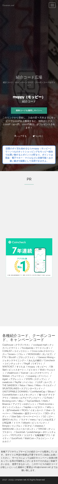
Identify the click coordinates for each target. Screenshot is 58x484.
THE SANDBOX (9, 385)
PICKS (25, 410)
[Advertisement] (29, 41)
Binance (6, 404)
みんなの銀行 (35, 360)
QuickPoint (16, 438)
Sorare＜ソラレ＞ (17, 354)
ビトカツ (33, 370)
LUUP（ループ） (45, 382)
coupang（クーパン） (38, 376)
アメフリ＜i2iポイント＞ (25, 404)
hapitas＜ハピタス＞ (34, 407)
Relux (22, 385)
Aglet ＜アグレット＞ (12, 379)
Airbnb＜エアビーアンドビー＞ (26, 398)
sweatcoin (7, 382)
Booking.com (9, 401)
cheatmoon (12, 373)
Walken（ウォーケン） (13, 376)
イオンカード (36, 410)
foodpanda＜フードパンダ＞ (36, 348)
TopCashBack (33, 401)
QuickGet (20, 432)
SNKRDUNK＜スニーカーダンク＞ (19, 429)
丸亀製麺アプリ (42, 435)
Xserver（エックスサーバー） (35, 373)
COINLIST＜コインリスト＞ (15, 351)
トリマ (17, 423)
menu (33, 419)
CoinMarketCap (37, 391)
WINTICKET (8, 366)
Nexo (30, 385)
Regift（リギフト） (33, 363)
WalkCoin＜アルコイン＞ (36, 438)
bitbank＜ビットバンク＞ (35, 423)
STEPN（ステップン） (37, 379)
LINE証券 (6, 423)
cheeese (38, 426)
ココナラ (28, 435)
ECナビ (28, 426)
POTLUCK (16, 435)
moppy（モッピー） (29, 97)
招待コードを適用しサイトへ (29, 110)
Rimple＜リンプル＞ (12, 426)
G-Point (48, 398)
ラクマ (24, 419)
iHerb (45, 401)
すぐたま (21, 366)
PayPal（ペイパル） (24, 382)
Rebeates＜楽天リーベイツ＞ (27, 413)
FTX (4, 357)
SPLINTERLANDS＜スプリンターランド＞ (22, 388)
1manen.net (8, 5)
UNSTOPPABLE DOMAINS (15, 391)
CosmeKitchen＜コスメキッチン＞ (19, 394)
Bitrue (51, 391)
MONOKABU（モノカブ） (41, 354)
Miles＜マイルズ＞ (45, 385)
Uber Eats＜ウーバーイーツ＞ (25, 416)
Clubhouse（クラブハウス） (16, 345)
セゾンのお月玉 (45, 419)
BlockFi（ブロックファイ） (22, 357)
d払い (21, 401)
